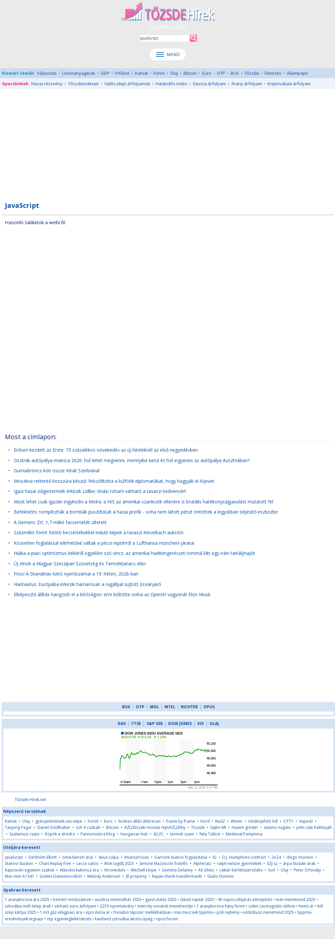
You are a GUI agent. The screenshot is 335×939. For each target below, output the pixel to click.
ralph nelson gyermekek (239, 863)
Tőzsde (251, 73)
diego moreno (300, 857)
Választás (47, 73)
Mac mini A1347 (19, 876)
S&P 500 (155, 723)
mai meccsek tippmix (193, 912)
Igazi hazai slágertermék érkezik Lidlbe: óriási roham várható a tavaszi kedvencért (100, 491)
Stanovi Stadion (19, 863)
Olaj (174, 73)
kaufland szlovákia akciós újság (123, 919)
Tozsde (198, 827)
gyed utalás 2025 (161, 899)
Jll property (136, 876)
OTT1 (288, 821)
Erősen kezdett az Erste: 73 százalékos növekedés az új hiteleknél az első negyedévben (106, 450)
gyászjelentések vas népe (58, 821)
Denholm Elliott (42, 857)
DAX (122, 723)
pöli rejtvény (228, 912)
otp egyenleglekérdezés (69, 919)
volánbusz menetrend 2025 (268, 912)
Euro (206, 73)
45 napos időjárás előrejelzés (245, 899)
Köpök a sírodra (60, 834)
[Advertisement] (167, 141)
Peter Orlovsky (307, 870)
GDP (105, 73)
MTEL (170, 707)
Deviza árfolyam (209, 84)
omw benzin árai (77, 857)
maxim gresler (245, 827)
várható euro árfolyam (75, 906)
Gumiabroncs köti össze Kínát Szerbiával (56, 470)
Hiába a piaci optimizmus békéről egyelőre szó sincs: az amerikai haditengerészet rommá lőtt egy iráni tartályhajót (134, 553)
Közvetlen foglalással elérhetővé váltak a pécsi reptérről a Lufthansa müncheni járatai (104, 543)
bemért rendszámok (72, 899)
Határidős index (171, 84)
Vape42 (306, 821)
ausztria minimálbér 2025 (118, 899)
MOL (154, 707)
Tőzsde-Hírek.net (30, 799)
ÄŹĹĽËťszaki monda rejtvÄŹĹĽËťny (154, 827)
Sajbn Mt (218, 827)
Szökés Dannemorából (61, 876)
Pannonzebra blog (97, 834)
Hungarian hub (134, 834)
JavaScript (14, 857)
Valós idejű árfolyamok (127, 84)
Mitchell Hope (143, 870)
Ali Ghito (206, 870)
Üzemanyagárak (78, 73)
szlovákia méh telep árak (28, 906)
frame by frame (180, 821)
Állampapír (297, 73)
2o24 (276, 857)
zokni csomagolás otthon (271, 906)
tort (271, 870)
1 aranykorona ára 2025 (27, 899)
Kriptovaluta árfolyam (289, 84)
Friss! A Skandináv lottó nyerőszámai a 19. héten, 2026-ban (76, 574)
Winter (237, 821)
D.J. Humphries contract (244, 857)
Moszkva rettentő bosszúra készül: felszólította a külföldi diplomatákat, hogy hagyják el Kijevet (114, 481)
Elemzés (273, 73)
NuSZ (220, 821)
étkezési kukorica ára (79, 870)
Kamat (141, 73)
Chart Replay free (55, 863)
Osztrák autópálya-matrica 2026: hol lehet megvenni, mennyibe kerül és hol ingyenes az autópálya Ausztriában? (132, 460)
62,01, (159, 834)
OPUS (209, 707)
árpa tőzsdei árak (299, 863)
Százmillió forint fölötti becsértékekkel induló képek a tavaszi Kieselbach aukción (99, 532)
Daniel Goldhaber (53, 827)
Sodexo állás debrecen (139, 821)
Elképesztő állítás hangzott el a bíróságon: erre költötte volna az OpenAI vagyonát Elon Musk (112, 594)
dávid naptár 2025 (197, 899)
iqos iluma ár (98, 912)
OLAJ (214, 723)
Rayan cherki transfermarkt (177, 876)
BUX (235, 73)
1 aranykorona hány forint (221, 906)
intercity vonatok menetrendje (165, 906)
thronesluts (114, 870)
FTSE (136, 723)
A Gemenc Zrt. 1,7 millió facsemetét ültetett (60, 522)
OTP (221, 73)
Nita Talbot (210, 834)
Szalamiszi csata (24, 834)
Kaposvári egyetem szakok (29, 870)
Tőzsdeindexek (83, 84)
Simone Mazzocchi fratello (163, 863)
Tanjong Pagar (18, 827)
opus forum (167, 919)
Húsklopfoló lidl (263, 821)
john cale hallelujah (314, 827)
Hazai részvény (46, 84)
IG (215, 857)
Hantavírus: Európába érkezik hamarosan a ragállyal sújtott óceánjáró (87, 584)
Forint (159, 73)
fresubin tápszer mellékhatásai (142, 912)
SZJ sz (272, 863)
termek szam (182, 834)
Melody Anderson (103, 876)
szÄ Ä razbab (88, 827)
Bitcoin (190, 73)
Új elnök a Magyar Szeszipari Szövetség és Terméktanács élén (80, 563)
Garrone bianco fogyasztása (180, 857)
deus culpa (108, 857)
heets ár (306, 906)
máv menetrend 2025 (295, 899)
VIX (200, 723)
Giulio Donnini (220, 876)
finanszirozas (136, 857)
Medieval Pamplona (244, 834)
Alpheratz (202, 863)
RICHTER (189, 707)
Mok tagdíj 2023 (119, 863)
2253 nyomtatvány (117, 906)
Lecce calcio (88, 863)
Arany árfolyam (246, 84)
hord (205, 821)
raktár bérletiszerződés (241, 870)
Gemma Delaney (177, 870)
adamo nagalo (277, 827)
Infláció (122, 73)
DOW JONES (180, 723)
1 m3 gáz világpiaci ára (61, 912)
